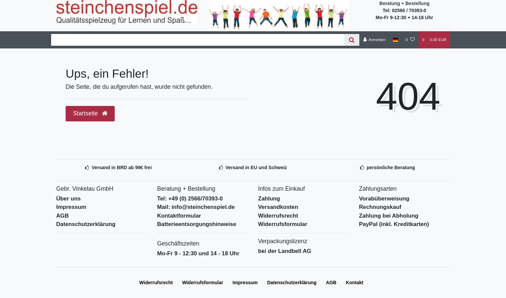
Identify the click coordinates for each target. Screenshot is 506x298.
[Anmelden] (374, 39)
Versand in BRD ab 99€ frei (122, 167)
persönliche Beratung (391, 167)
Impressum (71, 207)
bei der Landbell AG (284, 251)
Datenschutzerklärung (85, 224)
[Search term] (197, 40)
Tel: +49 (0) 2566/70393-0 (190, 198)
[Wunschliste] (410, 39)
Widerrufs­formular (202, 282)
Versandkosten (278, 207)
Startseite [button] (90, 113)
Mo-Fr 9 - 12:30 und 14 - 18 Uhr (198, 253)
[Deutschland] (395, 39)
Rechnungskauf (380, 207)
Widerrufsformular (282, 224)
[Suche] (351, 40)
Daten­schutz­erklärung (292, 282)
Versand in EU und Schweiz (256, 167)
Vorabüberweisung (384, 198)
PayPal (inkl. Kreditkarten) (394, 224)
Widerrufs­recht (156, 282)
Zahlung (269, 198)
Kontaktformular (179, 216)
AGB (62, 216)
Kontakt (354, 282)
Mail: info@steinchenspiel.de (196, 207)
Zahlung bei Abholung (388, 216)
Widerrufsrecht (278, 216)
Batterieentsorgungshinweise (196, 224)
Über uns (68, 198)
